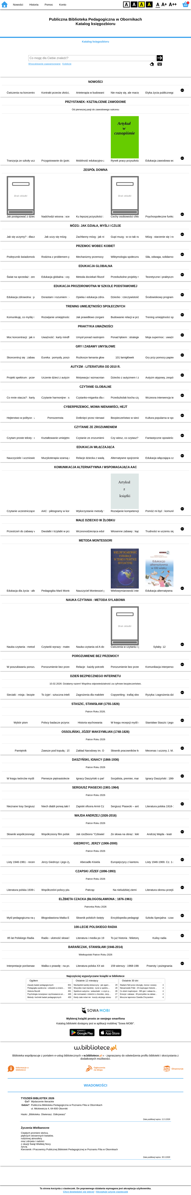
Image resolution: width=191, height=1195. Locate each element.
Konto (62, 4)
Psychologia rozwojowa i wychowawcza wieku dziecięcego (51, 994)
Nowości (18, 4)
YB (141, 4)
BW (134, 4)
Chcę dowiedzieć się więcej (78, 1191)
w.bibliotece (93, 1055)
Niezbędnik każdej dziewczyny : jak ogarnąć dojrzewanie (97, 985)
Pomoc (49, 4)
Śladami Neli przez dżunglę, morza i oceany (138, 985)
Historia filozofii (33, 991)
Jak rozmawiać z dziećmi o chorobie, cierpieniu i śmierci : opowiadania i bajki (106, 994)
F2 (173, 4)
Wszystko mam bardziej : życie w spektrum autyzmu (95, 988)
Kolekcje (66, 63)
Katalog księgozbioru (95, 41)
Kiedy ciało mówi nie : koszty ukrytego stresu (92, 997)
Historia (33, 4)
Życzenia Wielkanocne (35, 1127)
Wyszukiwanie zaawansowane (44, 63)
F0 (157, 4)
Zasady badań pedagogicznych (40, 985)
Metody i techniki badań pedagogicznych (44, 997)
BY (149, 4)
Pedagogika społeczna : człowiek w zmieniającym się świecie (52, 988)
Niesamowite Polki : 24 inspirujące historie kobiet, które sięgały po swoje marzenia (154, 988)
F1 (164, 4)
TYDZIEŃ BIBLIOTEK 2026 (37, 1098)
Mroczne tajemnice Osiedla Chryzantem (136, 997)
